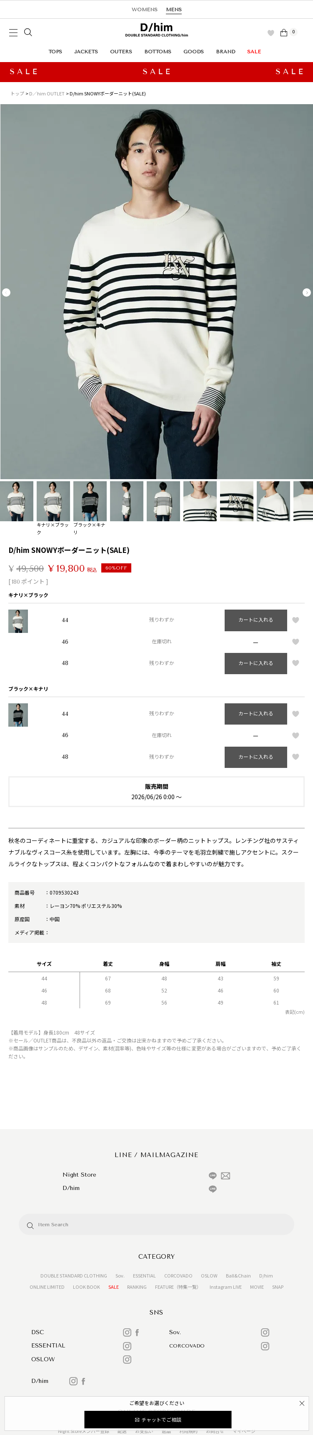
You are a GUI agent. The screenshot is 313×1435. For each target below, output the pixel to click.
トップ (17, 93)
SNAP (277, 1286)
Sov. (120, 1275)
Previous (6, 292)
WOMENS (145, 9)
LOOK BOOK (86, 1286)
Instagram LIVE (226, 1286)
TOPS (55, 52)
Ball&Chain (238, 1275)
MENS (174, 9)
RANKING (137, 1286)
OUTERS (121, 52)
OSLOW (209, 1275)
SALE (254, 52)
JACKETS (86, 52)
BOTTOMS (157, 52)
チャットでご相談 (161, 1419)
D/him (266, 1275)
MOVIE (257, 1286)
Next (307, 292)
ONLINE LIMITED (47, 1286)
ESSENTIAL (144, 1275)
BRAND (225, 52)
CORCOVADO (178, 1275)
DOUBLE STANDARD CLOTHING (73, 1275)
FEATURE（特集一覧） (178, 1286)
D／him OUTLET (47, 93)
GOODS (193, 52)
